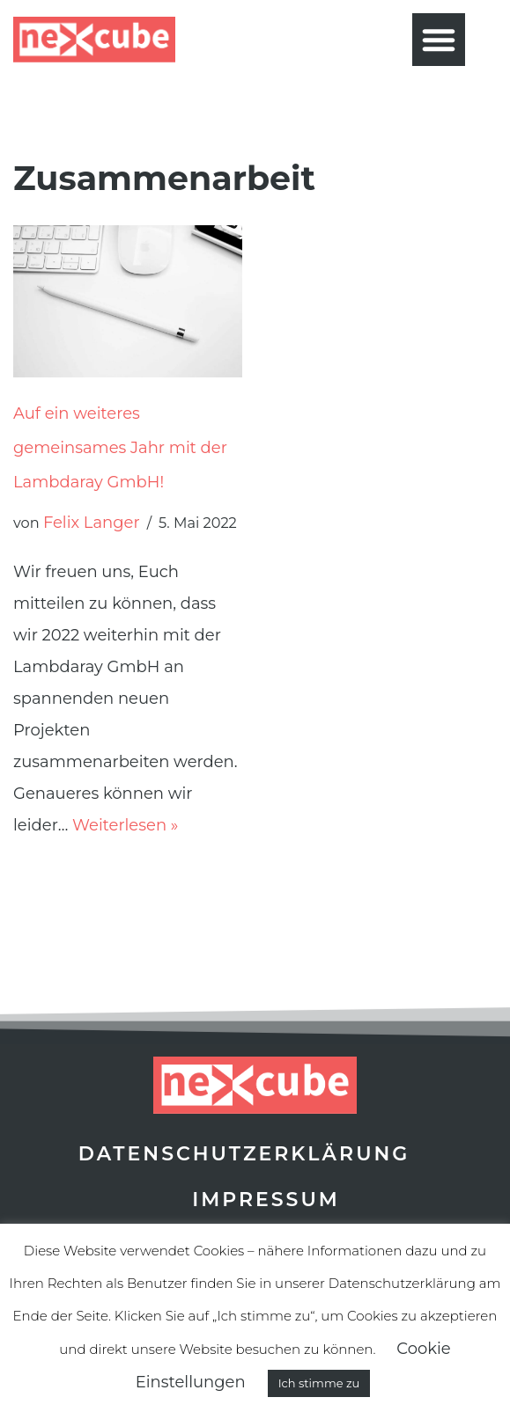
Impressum (266, 1199)
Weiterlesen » (125, 825)
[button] (438, 39)
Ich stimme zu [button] (319, 1383)
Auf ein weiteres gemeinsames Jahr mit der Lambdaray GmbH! (120, 448)
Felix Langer (91, 522)
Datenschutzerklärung (244, 1154)
